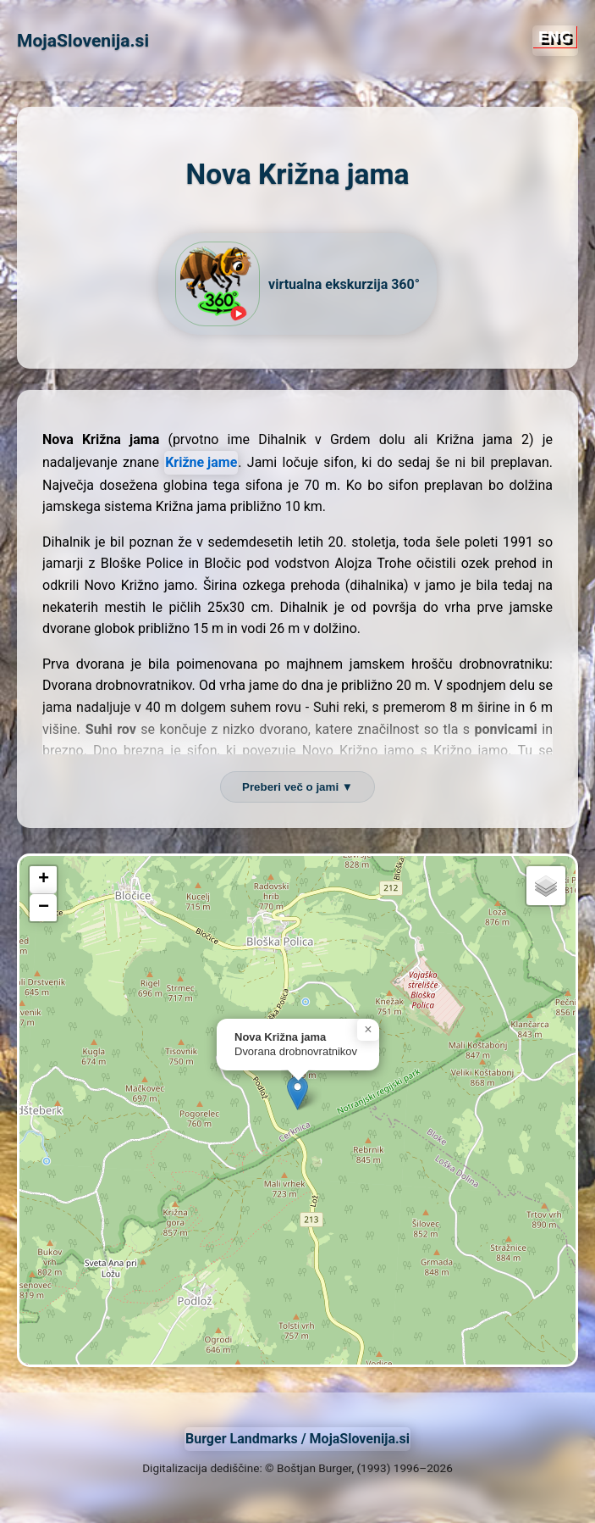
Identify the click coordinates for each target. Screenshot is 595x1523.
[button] (297, 1093)
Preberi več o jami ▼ (297, 787)
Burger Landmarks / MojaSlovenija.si (297, 1439)
